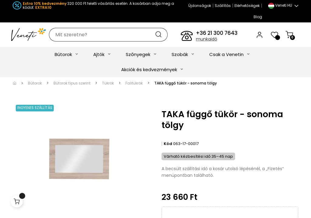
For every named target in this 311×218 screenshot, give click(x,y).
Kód (168, 147)
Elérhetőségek (247, 5)
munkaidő (206, 41)
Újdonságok (199, 5)
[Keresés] (116, 36)
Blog (258, 16)
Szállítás (223, 5)
